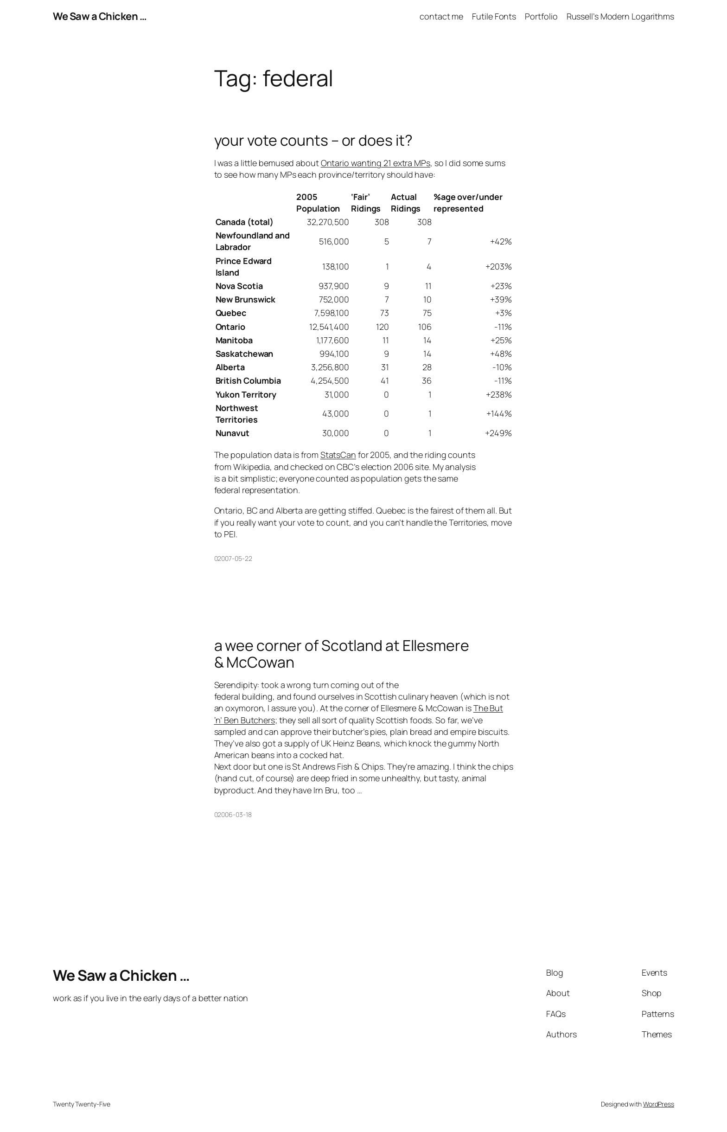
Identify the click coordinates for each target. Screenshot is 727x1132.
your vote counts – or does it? (313, 140)
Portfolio (541, 16)
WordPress (658, 1104)
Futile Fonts (494, 16)
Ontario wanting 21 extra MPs (375, 162)
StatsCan (338, 454)
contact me (441, 16)
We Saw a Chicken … (100, 16)
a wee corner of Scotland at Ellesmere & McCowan (341, 653)
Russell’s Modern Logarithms (620, 16)
